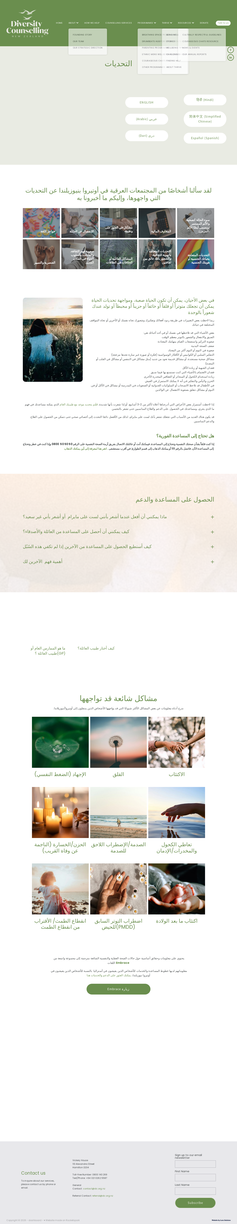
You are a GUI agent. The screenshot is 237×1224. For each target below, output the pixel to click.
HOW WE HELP (92, 23)
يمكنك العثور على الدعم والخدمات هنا (109, 975)
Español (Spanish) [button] (205, 138)
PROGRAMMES (147, 23)
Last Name (182, 1185)
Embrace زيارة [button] (118, 989)
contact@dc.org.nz (94, 1189)
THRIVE (167, 23)
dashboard (34, 1220)
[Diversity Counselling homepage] (28, 23)
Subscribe (195, 1203)
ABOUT (73, 23)
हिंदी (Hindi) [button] (205, 100)
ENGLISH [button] (147, 102)
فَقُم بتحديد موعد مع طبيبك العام (79, 404)
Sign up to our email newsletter (188, 1156)
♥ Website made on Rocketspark (62, 1220)
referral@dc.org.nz (102, 1196)
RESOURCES (186, 23)
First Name (182, 1171)
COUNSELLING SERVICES (118, 23)
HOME (59, 23)
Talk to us (223, 23)
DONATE (204, 23)
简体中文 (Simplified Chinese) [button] (205, 118)
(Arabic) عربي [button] (146, 119)
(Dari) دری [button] (146, 136)
